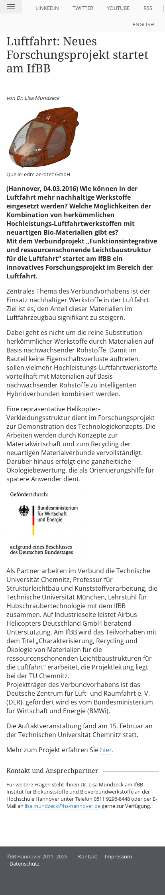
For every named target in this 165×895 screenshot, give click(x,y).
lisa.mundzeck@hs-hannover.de (62, 805)
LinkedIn (47, 8)
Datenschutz (24, 863)
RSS (147, 8)
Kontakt (87, 856)
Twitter (83, 8)
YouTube (118, 8)
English (143, 24)
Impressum (118, 856)
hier (106, 749)
